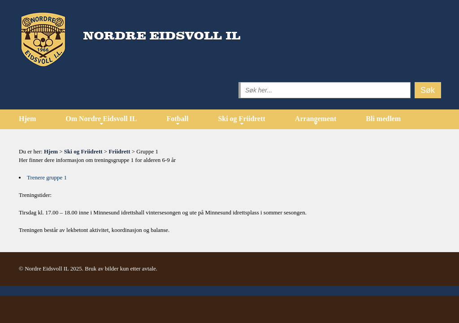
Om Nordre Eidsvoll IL (101, 118)
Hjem (27, 118)
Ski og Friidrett (241, 118)
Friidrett (119, 151)
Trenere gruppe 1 (47, 177)
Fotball (177, 118)
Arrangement (315, 118)
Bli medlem (383, 118)
